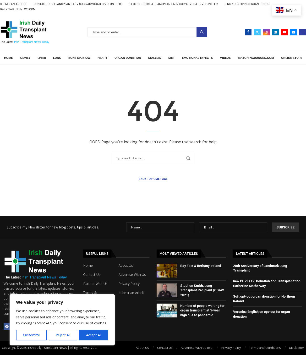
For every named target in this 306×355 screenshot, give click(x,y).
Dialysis (154, 58)
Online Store (291, 58)
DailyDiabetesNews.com (17, 9)
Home (8, 58)
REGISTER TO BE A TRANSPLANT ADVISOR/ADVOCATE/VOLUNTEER (174, 4)
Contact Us (91, 274)
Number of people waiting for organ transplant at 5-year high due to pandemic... (202, 310)
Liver (42, 58)
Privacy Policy (129, 283)
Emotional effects (197, 58)
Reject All (63, 335)
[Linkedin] (275, 32)
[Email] (293, 32)
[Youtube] (284, 32)
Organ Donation (128, 58)
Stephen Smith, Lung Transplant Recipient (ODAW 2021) (202, 290)
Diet (171, 58)
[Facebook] (248, 32)
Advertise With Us (132, 274)
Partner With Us (95, 283)
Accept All (93, 335)
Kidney (25, 58)
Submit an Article (13, 4)
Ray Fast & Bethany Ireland (200, 266)
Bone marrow (79, 58)
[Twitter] (257, 32)
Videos (225, 58)
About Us (126, 265)
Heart (102, 58)
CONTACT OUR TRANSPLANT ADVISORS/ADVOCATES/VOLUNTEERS (78, 4)
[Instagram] (266, 32)
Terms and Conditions (265, 347)
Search (202, 32)
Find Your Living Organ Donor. (247, 4)
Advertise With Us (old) (197, 347)
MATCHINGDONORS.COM (256, 58)
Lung (57, 58)
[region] (62, 319)
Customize (31, 335)
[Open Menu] (302, 32)
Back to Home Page (153, 179)
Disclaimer (296, 347)
